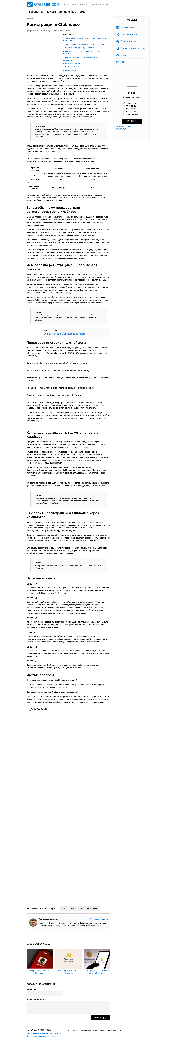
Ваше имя (31, 989)
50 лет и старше (132, 114)
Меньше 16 (130, 103)
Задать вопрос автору (99, 919)
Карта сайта (32, 1033)
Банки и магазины (129, 41)
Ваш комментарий (36, 999)
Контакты (57, 1033)
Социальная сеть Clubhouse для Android (64, 334)
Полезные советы (72, 63)
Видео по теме (71, 70)
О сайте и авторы (44, 1033)
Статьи (83, 12)
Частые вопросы (72, 67)
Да (64, 908)
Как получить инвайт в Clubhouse (68, 971)
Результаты (121, 129)
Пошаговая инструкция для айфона (79, 48)
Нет (73, 908)
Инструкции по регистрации (42, 12)
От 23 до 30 (130, 109)
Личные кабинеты (67, 12)
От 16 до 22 (130, 106)
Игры (123, 55)
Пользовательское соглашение (40, 1036)
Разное (124, 62)
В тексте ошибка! (89, 908)
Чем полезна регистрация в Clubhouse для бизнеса (85, 44)
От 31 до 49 (130, 111)
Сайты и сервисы (129, 27)
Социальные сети (129, 34)
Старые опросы (123, 126)
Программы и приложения (133, 48)
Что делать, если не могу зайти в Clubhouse (97, 971)
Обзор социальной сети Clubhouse (40, 971)
